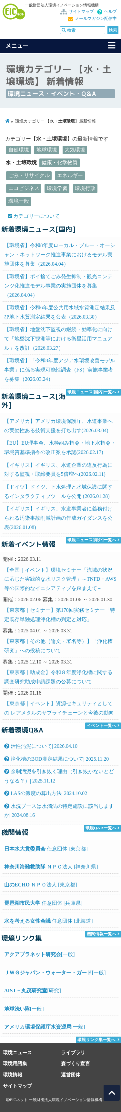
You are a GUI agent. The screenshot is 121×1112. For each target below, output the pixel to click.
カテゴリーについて (36, 216)
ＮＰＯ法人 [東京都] (40, 884)
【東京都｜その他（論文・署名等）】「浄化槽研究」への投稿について (58, 645)
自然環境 (18, 149)
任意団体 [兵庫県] (43, 903)
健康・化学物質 (60, 162)
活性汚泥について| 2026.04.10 (40, 746)
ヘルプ (110, 11)
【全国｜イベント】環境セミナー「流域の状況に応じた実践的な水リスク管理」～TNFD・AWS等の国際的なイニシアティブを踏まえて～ (60, 579)
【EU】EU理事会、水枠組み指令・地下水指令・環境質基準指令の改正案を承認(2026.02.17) (60, 447)
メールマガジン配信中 (96, 18)
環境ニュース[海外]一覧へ (91, 540)
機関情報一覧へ (101, 934)
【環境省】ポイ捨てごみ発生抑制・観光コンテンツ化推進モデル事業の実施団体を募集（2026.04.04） (58, 286)
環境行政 (85, 188)
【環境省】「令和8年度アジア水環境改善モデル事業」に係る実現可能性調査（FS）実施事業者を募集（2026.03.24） (59, 370)
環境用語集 (15, 1063)
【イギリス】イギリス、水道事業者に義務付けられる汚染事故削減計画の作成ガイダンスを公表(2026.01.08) (58, 518)
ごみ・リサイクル (29, 175)
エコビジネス (23, 188)
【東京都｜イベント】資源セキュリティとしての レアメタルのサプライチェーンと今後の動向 (59, 708)
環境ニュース (17, 1052)
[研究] (32, 990)
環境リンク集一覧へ (96, 1040)
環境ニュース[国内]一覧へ (91, 392)
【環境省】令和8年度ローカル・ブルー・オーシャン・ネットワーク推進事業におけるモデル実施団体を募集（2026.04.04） (59, 255)
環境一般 (18, 201)
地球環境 (46, 149)
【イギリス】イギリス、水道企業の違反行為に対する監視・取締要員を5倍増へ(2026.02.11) (58, 469)
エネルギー (70, 175)
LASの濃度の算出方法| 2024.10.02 (45, 793)
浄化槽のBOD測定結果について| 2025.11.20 (56, 759)
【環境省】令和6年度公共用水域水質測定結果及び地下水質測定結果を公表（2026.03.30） (59, 312)
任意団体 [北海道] (48, 921)
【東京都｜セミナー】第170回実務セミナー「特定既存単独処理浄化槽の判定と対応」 (59, 614)
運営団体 (70, 1074)
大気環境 (75, 149)
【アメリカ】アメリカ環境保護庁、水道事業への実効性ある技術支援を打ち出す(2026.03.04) (58, 425)
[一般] (39, 954)
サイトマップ (81, 11)
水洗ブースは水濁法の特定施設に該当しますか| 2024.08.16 (59, 810)
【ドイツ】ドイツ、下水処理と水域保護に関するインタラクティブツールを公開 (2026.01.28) (58, 491)
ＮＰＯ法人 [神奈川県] (51, 866)
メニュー (17, 46)
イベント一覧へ (101, 725)
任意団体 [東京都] (46, 848)
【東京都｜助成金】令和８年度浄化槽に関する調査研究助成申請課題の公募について (58, 677)
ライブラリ (73, 1052)
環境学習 (57, 188)
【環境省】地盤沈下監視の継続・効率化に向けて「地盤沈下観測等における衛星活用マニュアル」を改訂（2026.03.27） (58, 339)
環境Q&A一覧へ (101, 828)
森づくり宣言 (75, 1063)
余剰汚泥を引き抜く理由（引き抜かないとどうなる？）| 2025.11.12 (59, 776)
